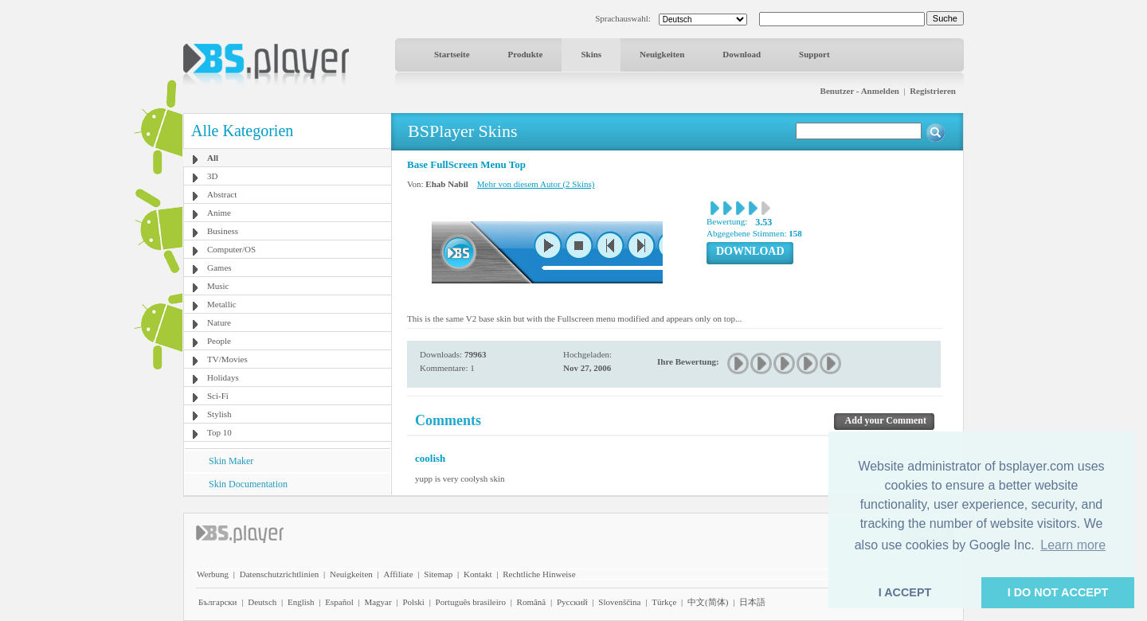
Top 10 (219, 432)
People (219, 341)
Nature (219, 322)
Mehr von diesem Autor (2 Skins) (536, 184)
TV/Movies (227, 359)
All (212, 157)
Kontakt (477, 574)
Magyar (377, 602)
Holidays (223, 377)
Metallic (222, 304)
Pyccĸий (572, 602)
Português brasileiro (471, 602)
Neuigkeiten (662, 54)
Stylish (219, 414)
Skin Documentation (248, 484)
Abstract (222, 194)
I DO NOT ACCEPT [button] (1058, 592)
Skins (591, 54)
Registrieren (933, 91)
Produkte (525, 54)
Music (218, 286)
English (301, 602)
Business (222, 231)
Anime (219, 212)
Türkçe (664, 602)
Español (339, 602)
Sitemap (438, 574)
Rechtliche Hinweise (539, 574)
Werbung (213, 574)
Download (741, 54)
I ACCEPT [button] (905, 592)
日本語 (752, 602)
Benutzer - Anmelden (859, 91)
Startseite (452, 54)
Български (217, 602)
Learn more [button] (1073, 545)
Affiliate (398, 574)
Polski (413, 602)
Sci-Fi (218, 395)
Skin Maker (231, 461)
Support (814, 54)
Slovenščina (619, 602)
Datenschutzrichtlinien (279, 574)
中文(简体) (707, 602)
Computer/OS (231, 249)
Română (531, 602)
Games (219, 267)
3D (212, 176)
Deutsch (262, 602)
